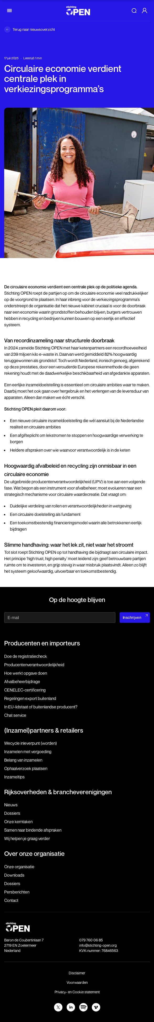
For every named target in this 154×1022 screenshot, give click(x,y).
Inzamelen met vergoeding (27, 751)
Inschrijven (132, 617)
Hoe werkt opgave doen (25, 673)
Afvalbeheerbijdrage (22, 681)
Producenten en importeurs (42, 643)
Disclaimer (77, 973)
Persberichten (16, 892)
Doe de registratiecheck (25, 656)
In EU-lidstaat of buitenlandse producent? (40, 706)
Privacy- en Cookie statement (77, 992)
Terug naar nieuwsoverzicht (34, 29)
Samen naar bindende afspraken (32, 830)
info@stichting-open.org (98, 945)
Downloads (14, 875)
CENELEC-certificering (25, 690)
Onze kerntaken (18, 821)
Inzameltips (14, 776)
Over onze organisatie (34, 853)
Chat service (15, 715)
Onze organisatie (19, 866)
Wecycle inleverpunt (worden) (30, 743)
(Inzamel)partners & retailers (43, 730)
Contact (11, 900)
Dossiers (12, 813)
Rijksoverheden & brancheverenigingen (58, 792)
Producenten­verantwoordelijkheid (34, 664)
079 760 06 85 (91, 940)
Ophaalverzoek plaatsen (25, 768)
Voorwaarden (77, 982)
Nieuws (11, 804)
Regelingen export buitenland (30, 698)
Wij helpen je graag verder (27, 838)
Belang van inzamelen (23, 760)
